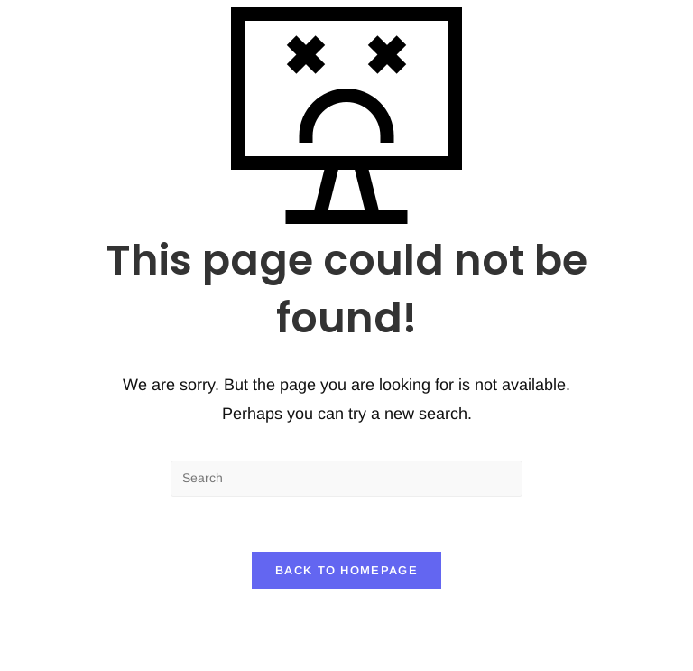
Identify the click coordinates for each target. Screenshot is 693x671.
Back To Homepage (346, 570)
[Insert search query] (346, 479)
